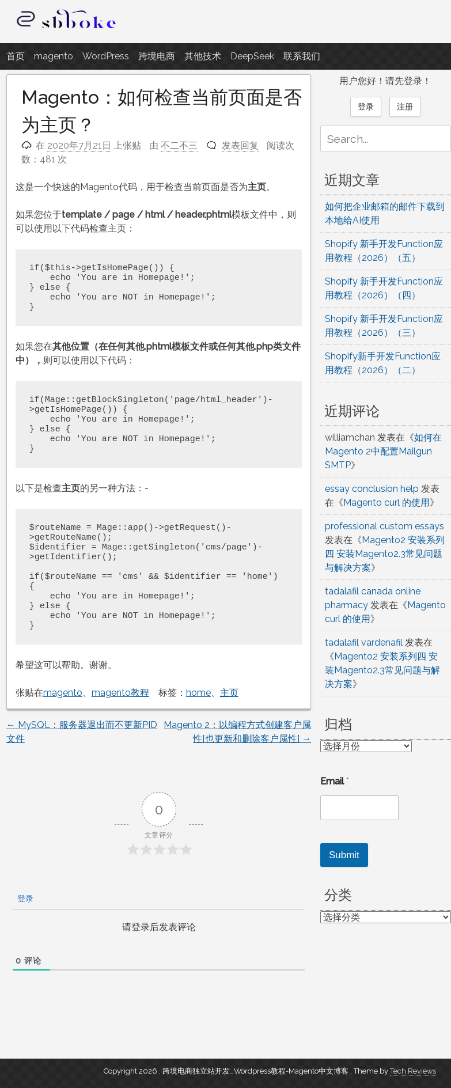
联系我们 (301, 56)
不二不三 (179, 145)
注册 (405, 106)
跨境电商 (156, 56)
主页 (229, 692)
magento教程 (120, 692)
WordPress (105, 56)
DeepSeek (252, 56)
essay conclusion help (372, 488)
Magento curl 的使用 (386, 502)
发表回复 (240, 145)
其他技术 (202, 56)
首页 (15, 56)
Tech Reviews (413, 1071)
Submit (344, 855)
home (198, 692)
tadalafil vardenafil (364, 642)
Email (334, 781)
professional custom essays (384, 526)
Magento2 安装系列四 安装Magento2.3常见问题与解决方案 (385, 553)
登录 (24, 898)
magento (53, 56)
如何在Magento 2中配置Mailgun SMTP (383, 451)
